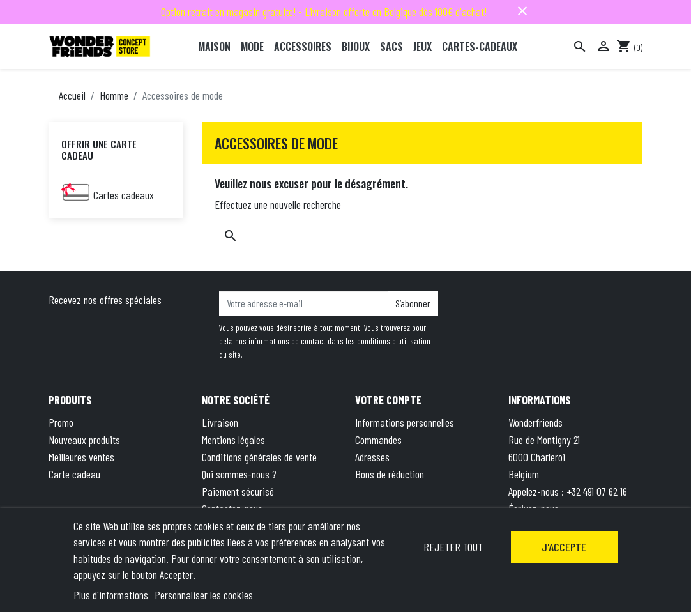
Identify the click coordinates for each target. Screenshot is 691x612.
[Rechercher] (580, 46)
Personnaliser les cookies (204, 595)
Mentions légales (233, 439)
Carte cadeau (74, 474)
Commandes (378, 439)
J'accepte (564, 547)
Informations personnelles (404, 422)
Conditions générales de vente (259, 457)
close (522, 11)
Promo (61, 422)
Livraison (220, 422)
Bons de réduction (389, 474)
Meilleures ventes (81, 457)
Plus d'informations (110, 595)
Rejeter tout (453, 547)
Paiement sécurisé (238, 491)
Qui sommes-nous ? (239, 474)
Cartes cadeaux (123, 195)
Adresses (372, 457)
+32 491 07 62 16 (596, 491)
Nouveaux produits (84, 439)
